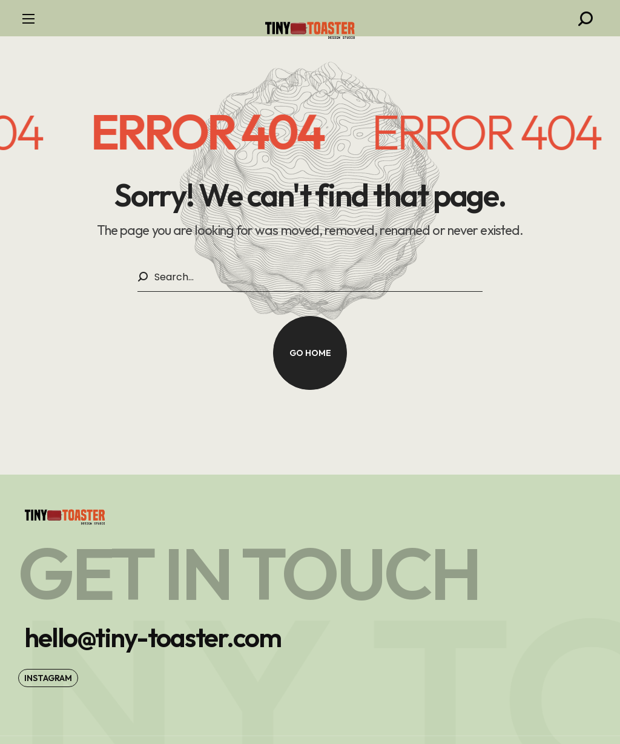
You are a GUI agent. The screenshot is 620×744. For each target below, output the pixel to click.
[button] (585, 19)
